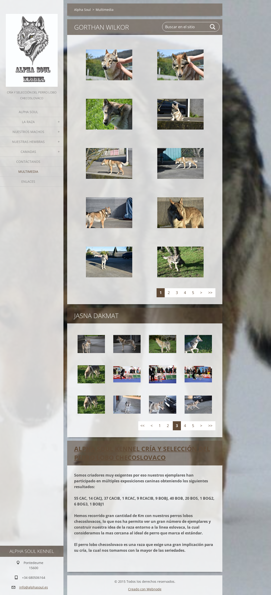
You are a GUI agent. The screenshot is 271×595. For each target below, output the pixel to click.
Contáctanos (28, 161)
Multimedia (28, 171)
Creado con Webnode (144, 589)
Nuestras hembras (28, 141)
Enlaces (28, 181)
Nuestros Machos (28, 132)
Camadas (28, 151)
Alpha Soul (28, 112)
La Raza (28, 122)
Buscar (213, 26)
